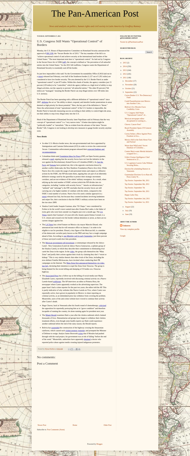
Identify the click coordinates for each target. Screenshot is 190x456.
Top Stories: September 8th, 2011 (137, 184)
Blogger (99, 444)
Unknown (126, 226)
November (129, 85)
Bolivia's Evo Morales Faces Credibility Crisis (135, 108)
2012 (125, 74)
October (128, 88)
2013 (125, 70)
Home (75, 425)
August (128, 207)
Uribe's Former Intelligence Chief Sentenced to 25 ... (137, 158)
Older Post (108, 425)
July (127, 211)
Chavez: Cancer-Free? (133, 124)
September (129, 92)
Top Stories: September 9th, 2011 (137, 180)
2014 (125, 66)
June (127, 214)
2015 (125, 63)
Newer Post (42, 425)
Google (122, 236)
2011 (125, 78)
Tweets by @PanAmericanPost (131, 42)
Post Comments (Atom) (56, 430)
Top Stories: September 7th (135, 188)
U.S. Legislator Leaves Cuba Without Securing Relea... (138, 164)
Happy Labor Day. (131, 195)
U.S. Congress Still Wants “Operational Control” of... (135, 114)
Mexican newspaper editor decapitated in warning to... (136, 120)
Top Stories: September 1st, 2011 (137, 202)
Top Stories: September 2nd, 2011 (137, 199)
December (129, 81)
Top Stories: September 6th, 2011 (137, 191)
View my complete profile (129, 229)
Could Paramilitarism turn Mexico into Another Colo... (137, 102)
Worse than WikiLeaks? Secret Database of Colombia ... (136, 147)
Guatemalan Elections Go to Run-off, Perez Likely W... (138, 176)
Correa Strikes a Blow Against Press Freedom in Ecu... (138, 135)
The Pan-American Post (95, 13)
